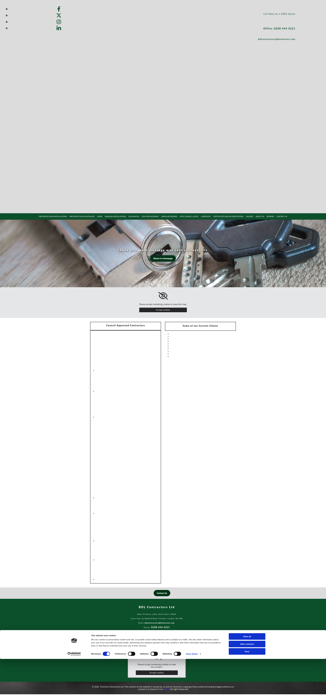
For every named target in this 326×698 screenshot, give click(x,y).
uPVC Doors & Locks (188, 216)
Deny (247, 690)
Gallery (247, 216)
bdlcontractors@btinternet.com (276, 39)
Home (101, 216)
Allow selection (247, 683)
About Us (257, 216)
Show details (192, 693)
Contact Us (279, 216)
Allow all (247, 675)
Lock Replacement (150, 216)
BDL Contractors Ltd (157, 607)
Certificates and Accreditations (226, 216)
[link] (163, 296)
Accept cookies (163, 309)
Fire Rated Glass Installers (84, 216)
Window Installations (116, 216)
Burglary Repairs (169, 216)
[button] (163, 258)
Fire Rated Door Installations (55, 216)
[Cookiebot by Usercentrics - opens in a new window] (74, 693)
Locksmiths (134, 216)
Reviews (267, 216)
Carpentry (204, 216)
